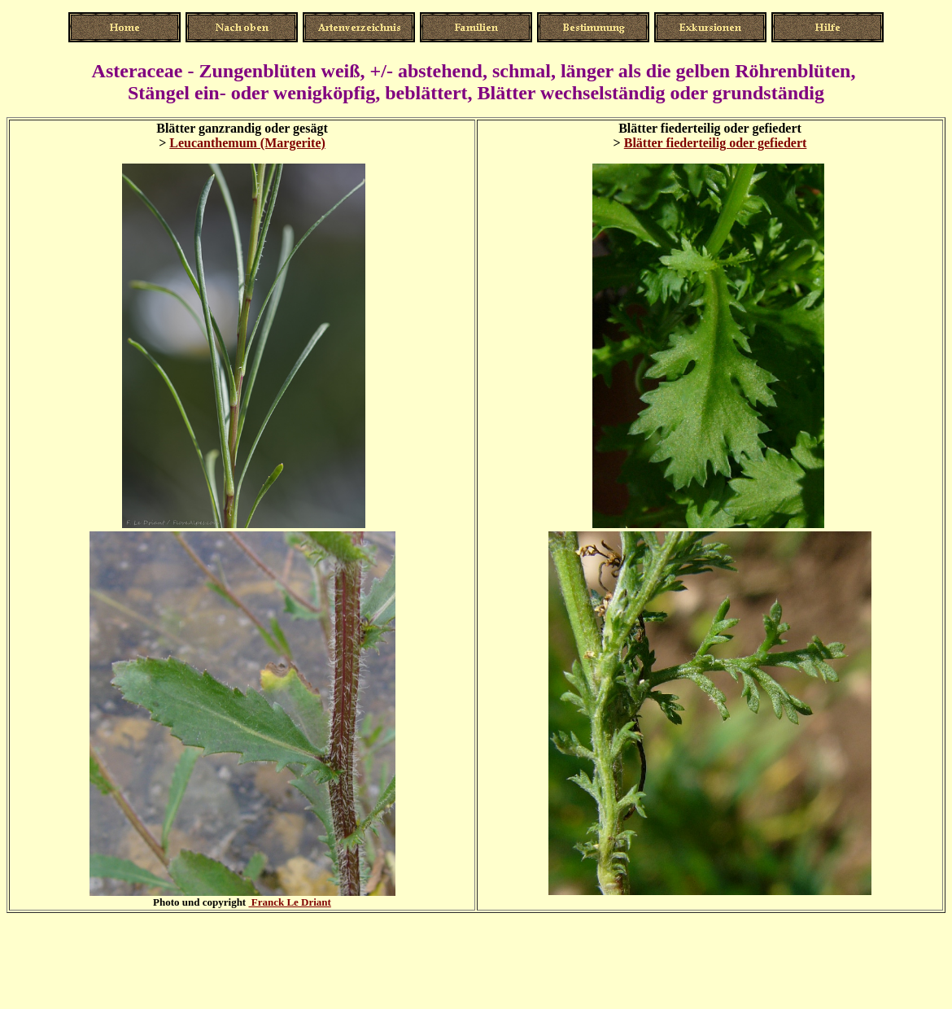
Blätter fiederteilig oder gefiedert (715, 143)
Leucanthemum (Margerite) (247, 143)
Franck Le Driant (289, 902)
